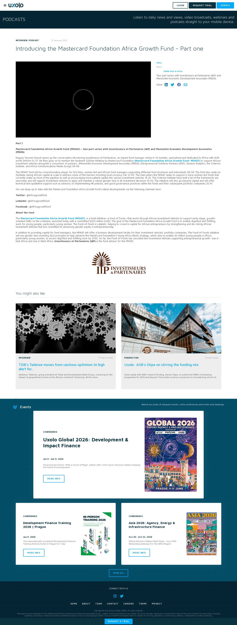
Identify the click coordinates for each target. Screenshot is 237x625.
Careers (128, 604)
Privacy (157, 604)
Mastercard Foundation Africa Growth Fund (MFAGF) (53, 218)
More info (53, 478)
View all (118, 573)
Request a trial (118, 621)
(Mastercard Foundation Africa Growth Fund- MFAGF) (167, 160)
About (86, 604)
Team (98, 604)
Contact (113, 604)
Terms (143, 604)
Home (74, 604)
